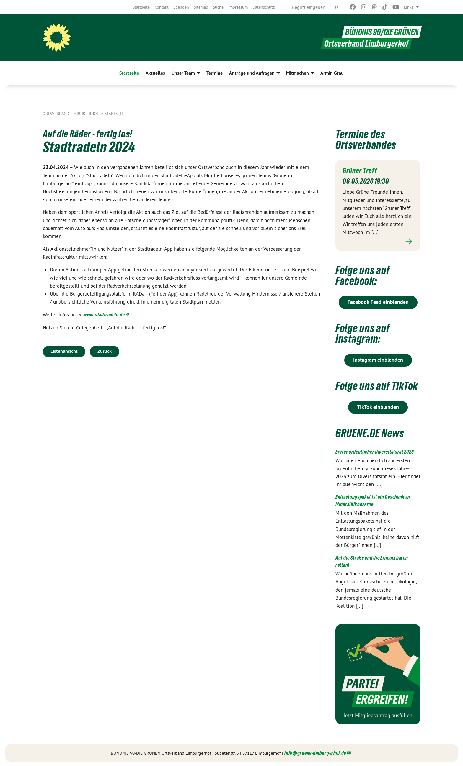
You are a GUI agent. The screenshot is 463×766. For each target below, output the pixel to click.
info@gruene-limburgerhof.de (315, 752)
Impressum (238, 7)
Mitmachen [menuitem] (297, 73)
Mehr (378, 241)
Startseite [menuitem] (129, 73)
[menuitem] (141, 7)
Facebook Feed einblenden (378, 301)
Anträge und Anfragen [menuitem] (252, 73)
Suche (218, 7)
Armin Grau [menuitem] (332, 73)
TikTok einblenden (378, 406)
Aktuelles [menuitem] (155, 73)
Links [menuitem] (408, 7)
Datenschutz (263, 7)
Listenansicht (64, 351)
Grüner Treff (360, 170)
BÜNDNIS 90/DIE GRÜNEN (381, 32)
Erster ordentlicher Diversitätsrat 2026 (374, 451)
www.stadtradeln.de (104, 314)
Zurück (104, 351)
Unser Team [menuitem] (183, 73)
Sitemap (201, 7)
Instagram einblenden (378, 359)
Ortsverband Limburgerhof (71, 113)
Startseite (141, 7)
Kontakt (161, 7)
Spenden (181, 7)
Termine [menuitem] (214, 73)
